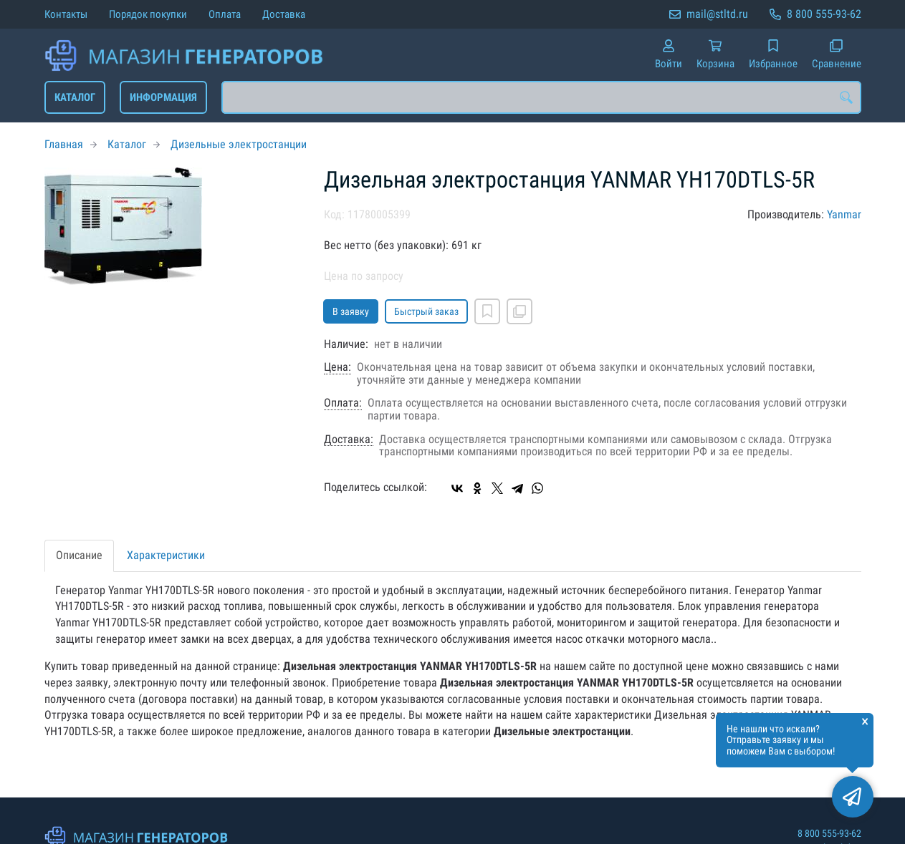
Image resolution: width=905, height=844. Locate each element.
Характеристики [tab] (166, 555)
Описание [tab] (79, 555)
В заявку (350, 311)
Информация (163, 97)
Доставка (283, 14)
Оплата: (343, 403)
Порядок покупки (148, 14)
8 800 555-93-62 (824, 14)
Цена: (337, 367)
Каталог (74, 97)
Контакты (65, 14)
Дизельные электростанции (239, 144)
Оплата (225, 14)
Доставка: (348, 439)
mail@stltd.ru (717, 14)
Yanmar (844, 214)
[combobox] (541, 97)
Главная (63, 144)
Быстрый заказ (426, 311)
